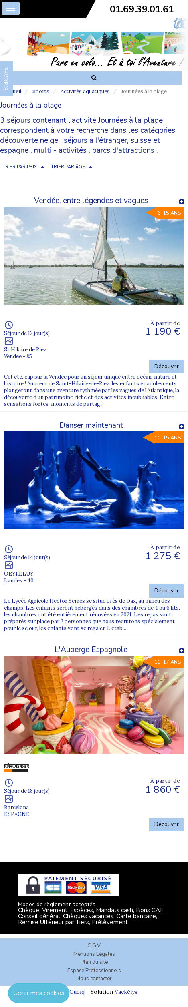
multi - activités (60, 150)
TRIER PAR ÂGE (68, 167)
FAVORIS (5, 78)
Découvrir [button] (166, 366)
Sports (40, 91)
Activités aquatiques (85, 91)
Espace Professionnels (94, 970)
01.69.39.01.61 (142, 9)
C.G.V (94, 945)
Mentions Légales (94, 954)
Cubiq (77, 991)
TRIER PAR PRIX (19, 167)
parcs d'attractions (123, 150)
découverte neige (29, 140)
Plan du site (94, 962)
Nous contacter (94, 978)
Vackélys (126, 991)
